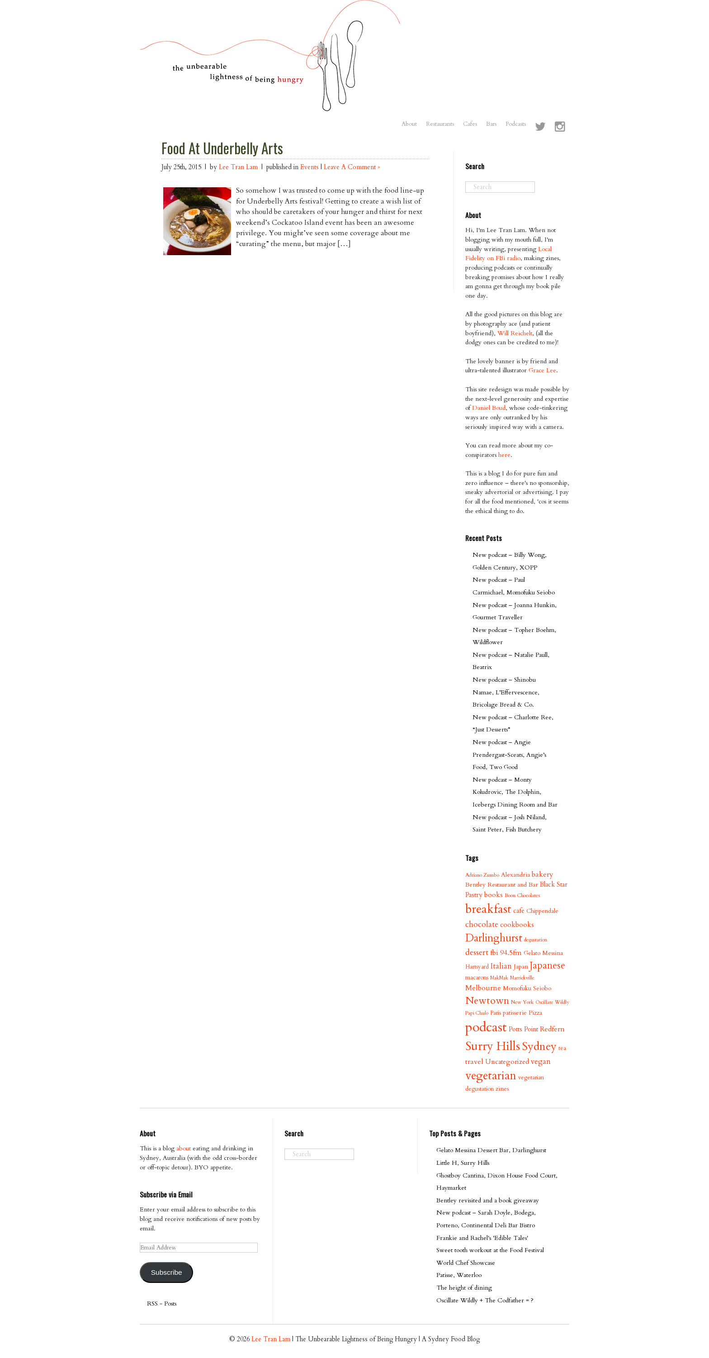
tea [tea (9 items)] (562, 1048)
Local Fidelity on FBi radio (508, 254)
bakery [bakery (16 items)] (542, 874)
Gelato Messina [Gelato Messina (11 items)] (543, 953)
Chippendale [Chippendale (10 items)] (542, 911)
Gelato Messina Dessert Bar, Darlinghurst (491, 1150)
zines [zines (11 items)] (502, 1088)
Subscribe (166, 1272)
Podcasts (516, 124)
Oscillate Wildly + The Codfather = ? (485, 1300)
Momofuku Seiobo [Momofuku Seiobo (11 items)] (527, 988)
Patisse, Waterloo (459, 1275)
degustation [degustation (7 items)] (535, 939)
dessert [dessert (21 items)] (476, 952)
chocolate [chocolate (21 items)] (481, 924)
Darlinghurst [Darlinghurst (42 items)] (493, 938)
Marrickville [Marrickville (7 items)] (522, 977)
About (409, 124)
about (183, 1148)
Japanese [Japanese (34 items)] (547, 965)
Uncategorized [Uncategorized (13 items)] (507, 1061)
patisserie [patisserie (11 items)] (515, 1012)
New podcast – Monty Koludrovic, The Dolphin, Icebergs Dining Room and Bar (515, 792)
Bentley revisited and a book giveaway (487, 1200)
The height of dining (464, 1287)
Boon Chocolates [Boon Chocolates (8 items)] (522, 895)
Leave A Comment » (352, 167)
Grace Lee (542, 370)
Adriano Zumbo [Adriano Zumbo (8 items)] (482, 875)
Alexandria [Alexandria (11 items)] (515, 874)
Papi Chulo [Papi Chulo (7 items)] (476, 1013)
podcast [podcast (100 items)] (486, 1027)
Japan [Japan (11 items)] (521, 966)
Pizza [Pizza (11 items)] (535, 1012)
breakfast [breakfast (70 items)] (488, 909)
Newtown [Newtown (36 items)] (487, 1000)
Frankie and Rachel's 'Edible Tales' (482, 1238)
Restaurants (440, 124)
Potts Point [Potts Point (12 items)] (523, 1029)
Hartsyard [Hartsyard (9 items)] (477, 966)
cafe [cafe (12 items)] (519, 911)
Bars (491, 124)
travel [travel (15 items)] (474, 1062)
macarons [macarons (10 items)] (476, 977)
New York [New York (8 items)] (522, 1002)
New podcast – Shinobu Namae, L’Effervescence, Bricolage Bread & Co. (506, 692)
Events (309, 167)
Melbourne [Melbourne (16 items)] (483, 988)
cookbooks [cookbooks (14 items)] (517, 925)
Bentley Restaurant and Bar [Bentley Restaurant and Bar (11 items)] (501, 884)
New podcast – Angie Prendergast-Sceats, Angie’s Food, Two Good (509, 754)
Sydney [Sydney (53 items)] (539, 1046)
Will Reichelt (514, 333)
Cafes (470, 124)
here (504, 455)
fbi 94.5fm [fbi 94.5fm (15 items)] (506, 953)
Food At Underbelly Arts (222, 148)
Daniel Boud (489, 408)
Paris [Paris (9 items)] (495, 1012)
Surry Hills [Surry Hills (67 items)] (492, 1046)
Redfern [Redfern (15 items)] (552, 1029)
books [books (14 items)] (493, 895)
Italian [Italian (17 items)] (501, 966)
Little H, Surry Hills (462, 1163)
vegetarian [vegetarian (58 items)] (490, 1075)
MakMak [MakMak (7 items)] (499, 977)
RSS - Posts (161, 1303)
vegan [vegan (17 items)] (541, 1061)
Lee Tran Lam (238, 167)
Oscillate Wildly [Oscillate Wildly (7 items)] (552, 1002)
